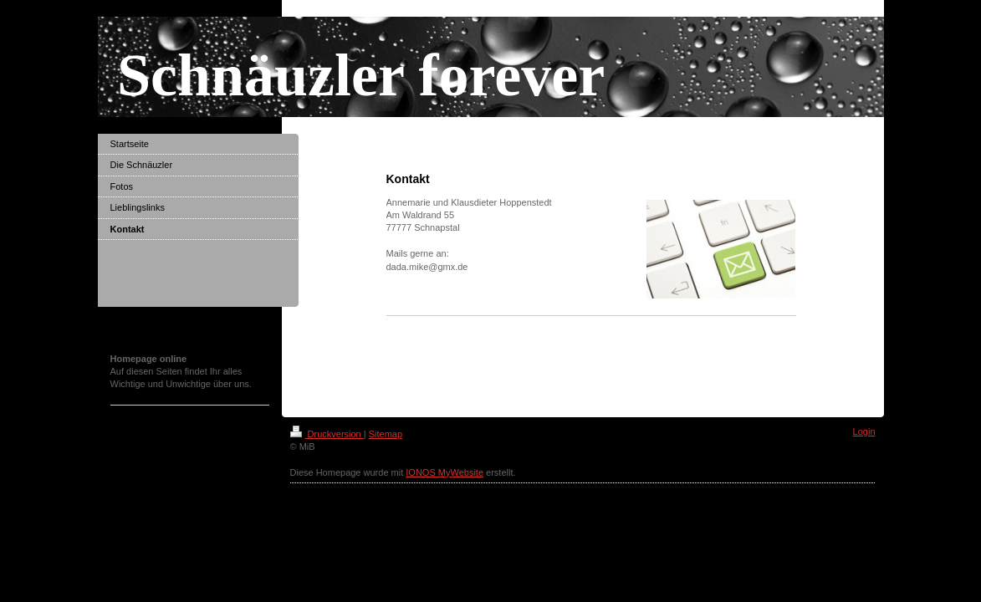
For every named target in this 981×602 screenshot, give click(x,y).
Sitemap (385, 434)
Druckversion (327, 434)
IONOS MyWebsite (444, 472)
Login (864, 431)
